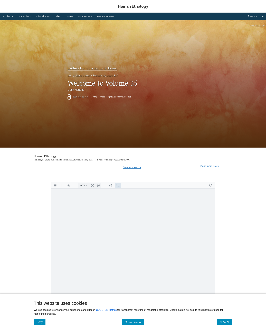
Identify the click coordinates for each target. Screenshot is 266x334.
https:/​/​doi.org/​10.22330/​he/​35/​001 (114, 159)
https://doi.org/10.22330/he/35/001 (112, 97)
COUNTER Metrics (106, 310)
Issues (70, 16)
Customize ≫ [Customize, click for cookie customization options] (134, 322)
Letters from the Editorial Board (92, 68)
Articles (6, 16)
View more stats (209, 166)
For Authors (25, 16)
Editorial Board (43, 16)
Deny (40, 321)
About (59, 16)
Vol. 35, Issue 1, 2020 (79, 75)
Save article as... (132, 167)
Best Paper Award (106, 16)
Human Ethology (45, 156)
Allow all (226, 321)
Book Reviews (85, 16)
